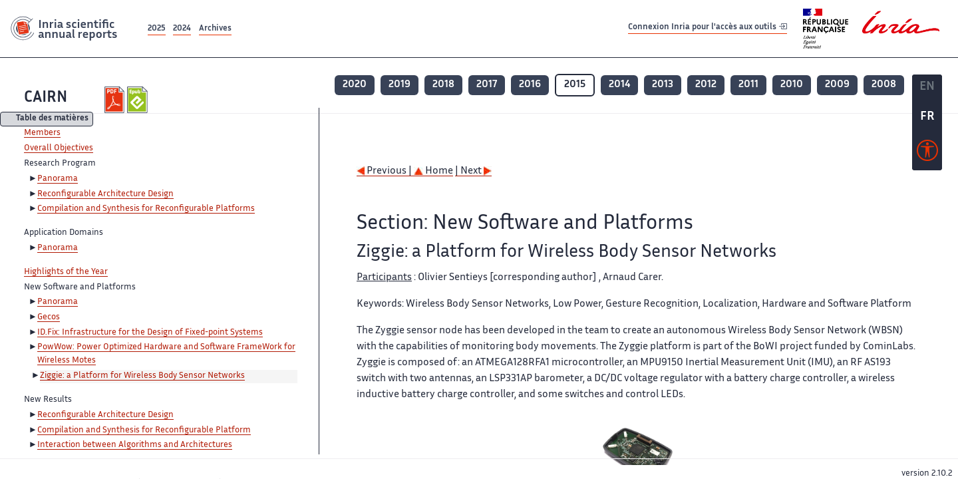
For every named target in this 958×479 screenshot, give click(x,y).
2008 (884, 84)
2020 (355, 84)
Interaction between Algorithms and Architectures (134, 445)
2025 (157, 29)
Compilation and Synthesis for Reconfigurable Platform (144, 430)
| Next (473, 171)
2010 (791, 84)
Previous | (385, 171)
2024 (182, 29)
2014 (619, 84)
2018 (443, 84)
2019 (399, 84)
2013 (662, 84)
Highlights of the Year (66, 272)
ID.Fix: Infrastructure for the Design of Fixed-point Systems (150, 333)
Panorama (57, 179)
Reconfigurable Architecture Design (105, 194)
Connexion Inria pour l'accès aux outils (707, 28)
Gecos (48, 317)
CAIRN (45, 98)
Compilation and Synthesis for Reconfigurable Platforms (146, 209)
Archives (215, 29)
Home (433, 171)
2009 (837, 84)
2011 (748, 84)
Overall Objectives (58, 148)
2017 (486, 84)
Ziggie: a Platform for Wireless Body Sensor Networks (142, 376)
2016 (530, 84)
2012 (706, 84)
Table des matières (52, 119)
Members (42, 133)
